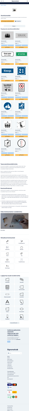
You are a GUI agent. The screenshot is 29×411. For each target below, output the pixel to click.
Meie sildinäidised (10, 360)
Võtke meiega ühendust (11, 372)
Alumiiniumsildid (3, 40)
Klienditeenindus (10, 367)
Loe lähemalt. (18, 338)
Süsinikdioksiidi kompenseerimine (13, 375)
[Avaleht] (14, 349)
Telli (8, 340)
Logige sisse (9, 363)
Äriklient (8, 409)
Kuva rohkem (3, 229)
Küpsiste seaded (9, 408)
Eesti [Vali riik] (9, 352)
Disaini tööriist (9, 358)
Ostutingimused (9, 406)
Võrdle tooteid (9, 361)
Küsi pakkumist (9, 366)
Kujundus (7, 46)
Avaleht (2, 5)
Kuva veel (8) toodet (14, 322)
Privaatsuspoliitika (10, 405)
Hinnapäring (18, 21)
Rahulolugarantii (10, 378)
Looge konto (9, 364)
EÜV (8, 376)
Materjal (5, 5)
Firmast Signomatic (10, 373)
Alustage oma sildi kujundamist (7, 21)
